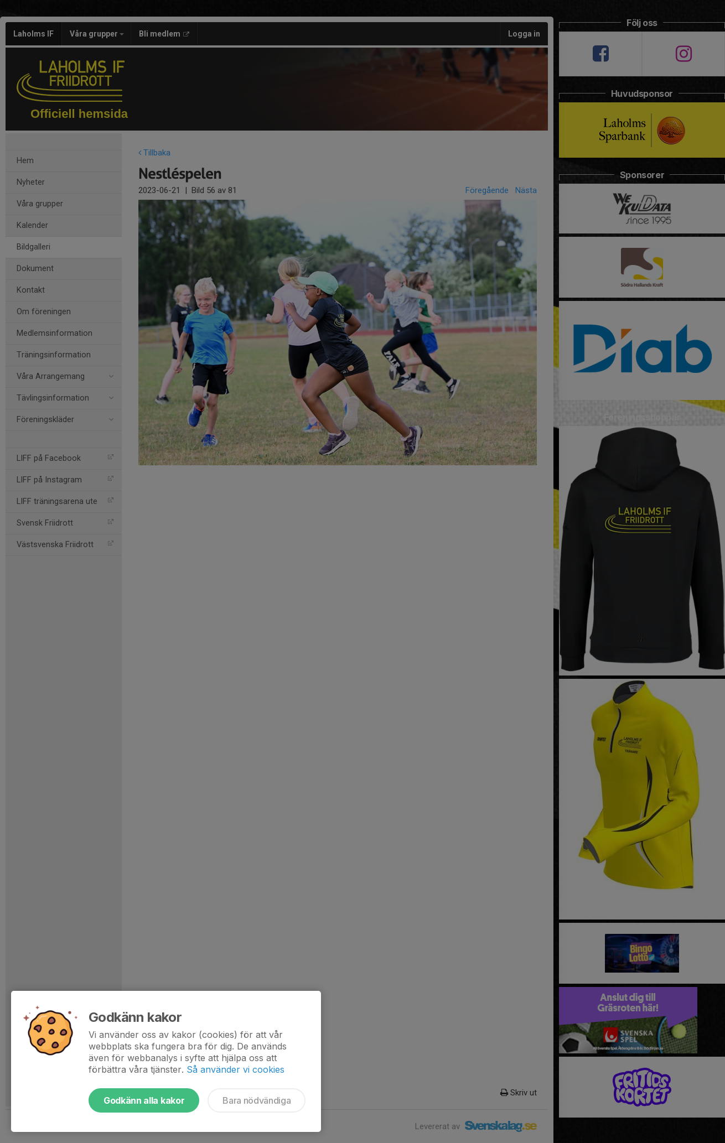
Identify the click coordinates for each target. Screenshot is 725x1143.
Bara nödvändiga (256, 1100)
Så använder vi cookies (235, 1069)
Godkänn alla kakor (143, 1100)
